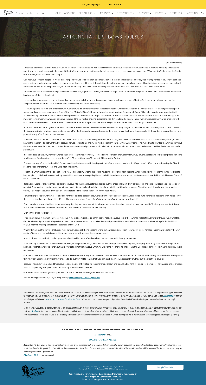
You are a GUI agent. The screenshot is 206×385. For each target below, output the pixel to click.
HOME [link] (57, 13)
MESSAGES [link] (105, 13)
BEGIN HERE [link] (85, 13)
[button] (202, 13)
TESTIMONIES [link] (124, 13)
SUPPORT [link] (144, 13)
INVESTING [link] (192, 13)
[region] (103, 4)
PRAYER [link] (159, 13)
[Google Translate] (165, 367)
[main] (103, 36)
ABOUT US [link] (69, 13)
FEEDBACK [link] (176, 13)
